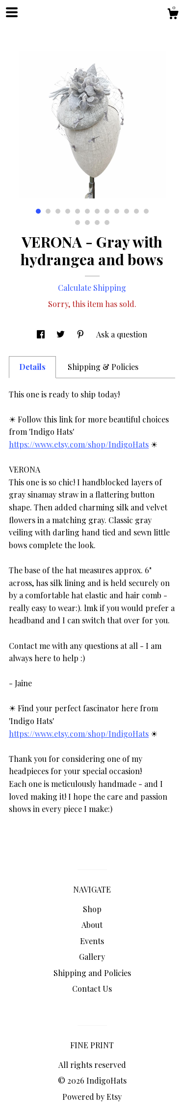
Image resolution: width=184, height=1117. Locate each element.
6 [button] (87, 211)
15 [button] (97, 222)
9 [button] (116, 211)
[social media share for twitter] (61, 334)
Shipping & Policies (103, 367)
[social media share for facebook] (42, 334)
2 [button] (48, 211)
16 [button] (107, 222)
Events (92, 941)
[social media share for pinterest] (81, 334)
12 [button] (146, 211)
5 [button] (77, 211)
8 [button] (107, 211)
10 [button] (126, 211)
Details (32, 367)
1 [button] (38, 211)
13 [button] (77, 222)
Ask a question (121, 334)
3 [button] (57, 211)
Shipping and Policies (92, 973)
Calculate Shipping (92, 287)
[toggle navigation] (12, 12)
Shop (92, 909)
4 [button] (67, 211)
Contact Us (92, 988)
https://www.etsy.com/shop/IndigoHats (79, 444)
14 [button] (87, 222)
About (92, 925)
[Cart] (172, 15)
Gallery (92, 956)
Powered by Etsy (92, 1096)
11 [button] (136, 211)
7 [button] (97, 211)
